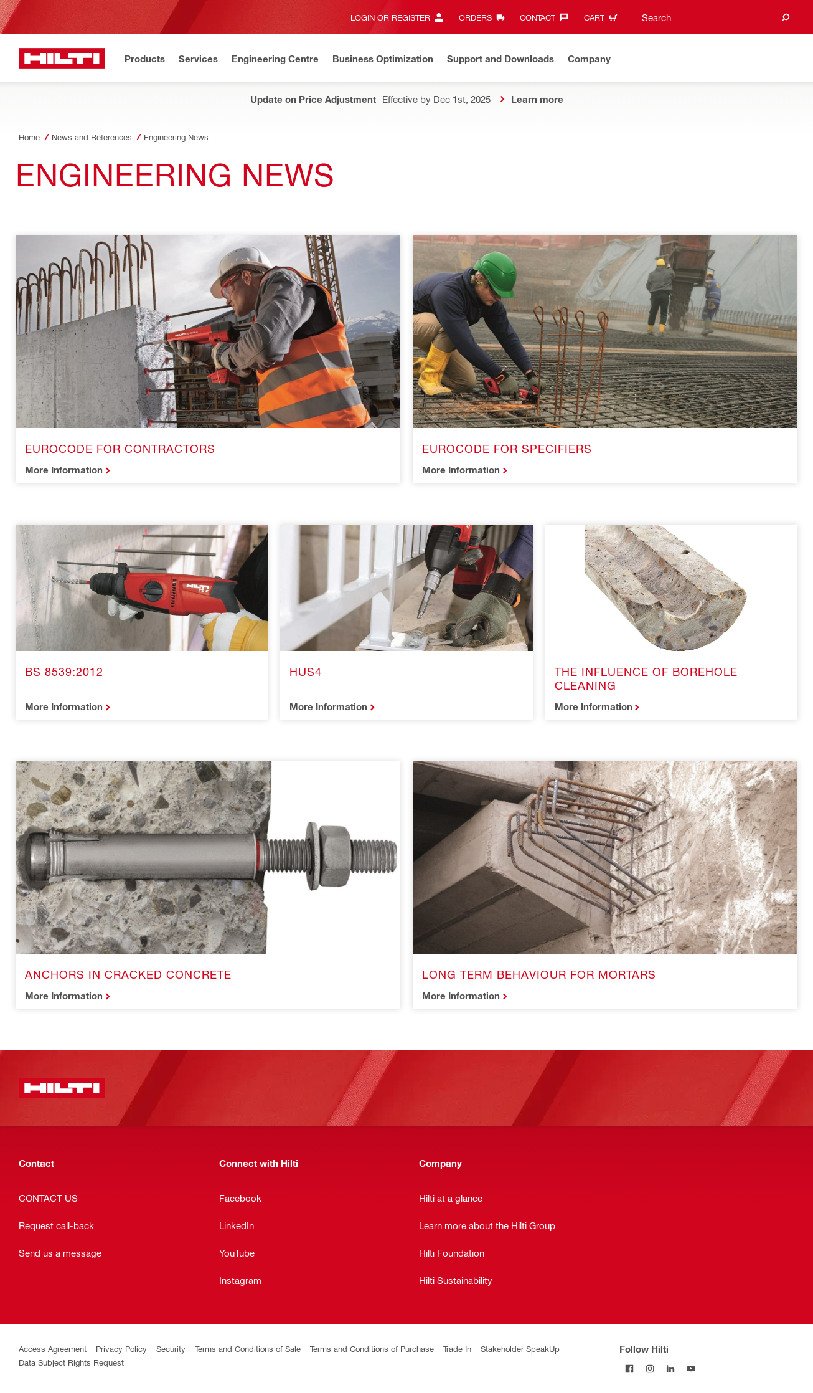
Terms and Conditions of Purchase (372, 1348)
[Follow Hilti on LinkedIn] (670, 1369)
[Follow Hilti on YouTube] (691, 1369)
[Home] (62, 58)
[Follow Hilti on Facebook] (629, 1369)
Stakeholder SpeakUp (520, 1348)
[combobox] (713, 17)
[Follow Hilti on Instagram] (650, 1369)
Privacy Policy (121, 1348)
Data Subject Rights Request (71, 1362)
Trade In (457, 1348)
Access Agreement (53, 1348)
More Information (64, 469)
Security (171, 1348)
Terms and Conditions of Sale (248, 1348)
